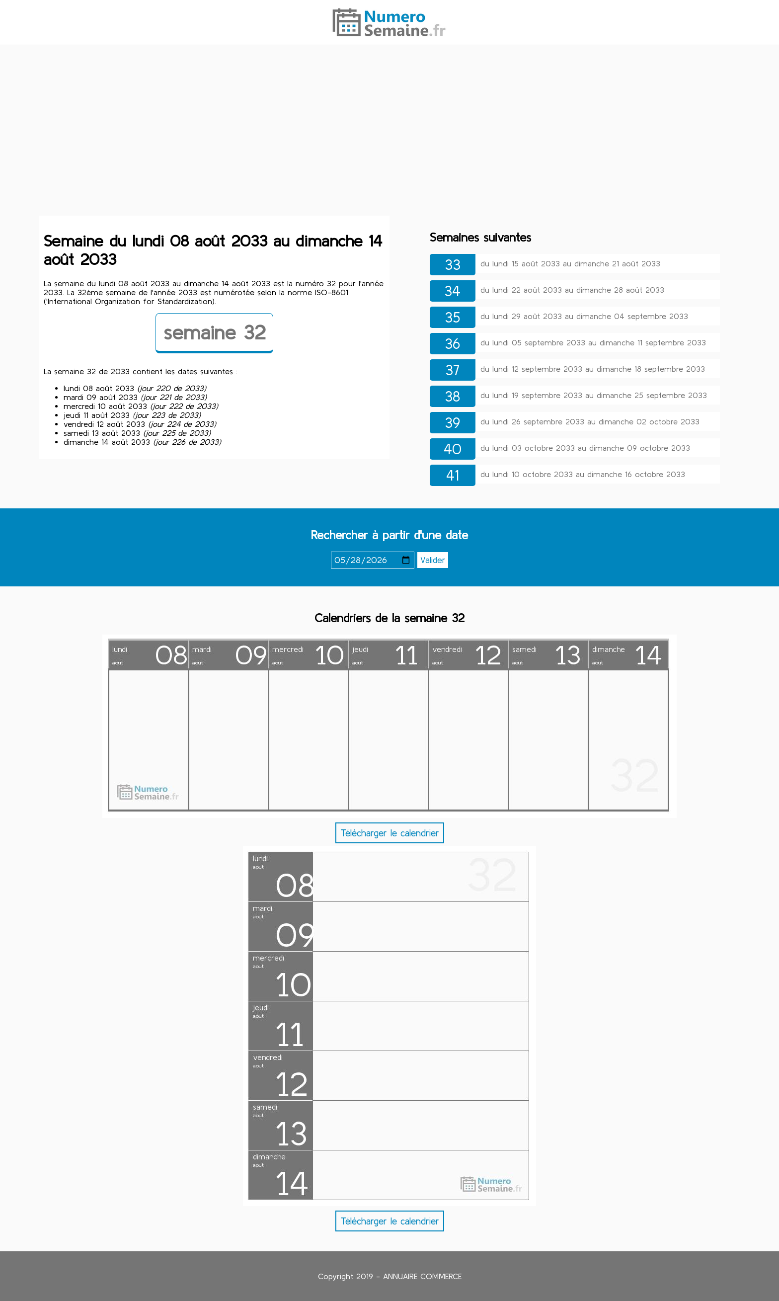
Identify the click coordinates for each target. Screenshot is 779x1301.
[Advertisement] (389, 130)
